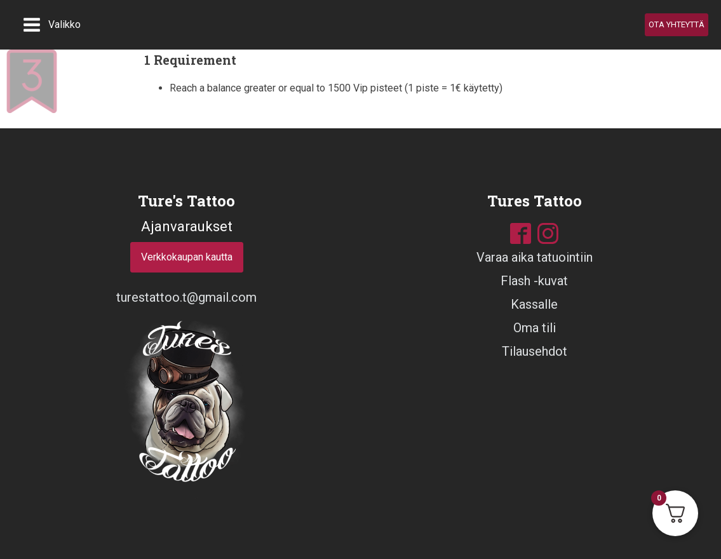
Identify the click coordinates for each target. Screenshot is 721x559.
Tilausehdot (534, 351)
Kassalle (534, 304)
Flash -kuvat (534, 280)
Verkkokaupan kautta (186, 257)
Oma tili (534, 327)
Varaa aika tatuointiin (534, 257)
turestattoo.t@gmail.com (186, 297)
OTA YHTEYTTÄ (676, 24)
